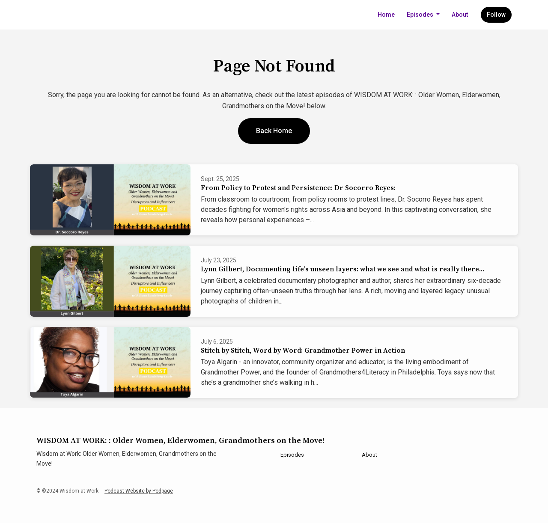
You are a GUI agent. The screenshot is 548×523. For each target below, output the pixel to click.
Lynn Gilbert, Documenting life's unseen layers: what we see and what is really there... (342, 269)
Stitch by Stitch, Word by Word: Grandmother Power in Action (303, 350)
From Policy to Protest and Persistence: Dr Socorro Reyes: (298, 188)
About (460, 14)
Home (386, 14)
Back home (274, 131)
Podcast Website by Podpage (138, 491)
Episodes (421, 14)
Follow (496, 14)
